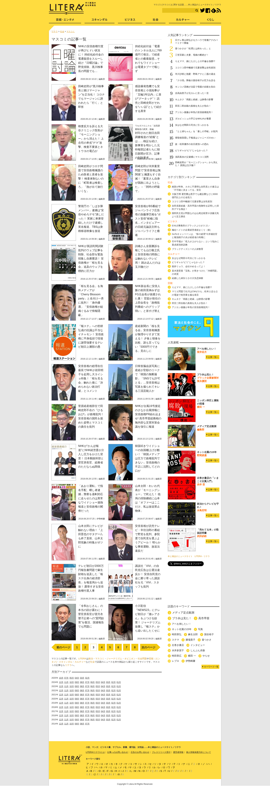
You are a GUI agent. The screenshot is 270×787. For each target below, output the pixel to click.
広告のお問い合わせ (140, 752)
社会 (92, 662)
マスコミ (99, 658)
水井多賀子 (178, 650)
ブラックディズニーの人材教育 (188, 249)
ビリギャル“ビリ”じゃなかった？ (191, 150)
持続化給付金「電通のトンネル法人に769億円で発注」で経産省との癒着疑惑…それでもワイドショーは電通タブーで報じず (148, 59)
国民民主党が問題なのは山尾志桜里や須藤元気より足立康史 (195, 215)
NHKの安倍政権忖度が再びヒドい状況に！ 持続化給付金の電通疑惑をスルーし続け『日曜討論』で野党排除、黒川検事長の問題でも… (91, 59)
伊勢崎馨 (190, 661)
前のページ (63, 647)
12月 (61, 682)
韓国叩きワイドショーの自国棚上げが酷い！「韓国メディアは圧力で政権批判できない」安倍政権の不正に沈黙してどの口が (147, 458)
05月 (71, 678)
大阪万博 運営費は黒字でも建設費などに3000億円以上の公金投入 (195, 196)
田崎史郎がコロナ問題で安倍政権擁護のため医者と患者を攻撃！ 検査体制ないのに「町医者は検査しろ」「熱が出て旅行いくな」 (91, 178)
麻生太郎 (193, 634)
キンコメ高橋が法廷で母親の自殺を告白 (195, 86)
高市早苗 (203, 618)
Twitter (202, 10)
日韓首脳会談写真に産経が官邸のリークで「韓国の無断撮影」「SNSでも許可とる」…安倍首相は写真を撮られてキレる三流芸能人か (147, 378)
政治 (91, 658)
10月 (61, 678)
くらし (210, 20)
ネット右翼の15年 (181, 629)
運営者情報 (178, 752)
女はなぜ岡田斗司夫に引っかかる (192, 125)
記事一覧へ (213, 357)
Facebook (207, 10)
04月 (77, 678)
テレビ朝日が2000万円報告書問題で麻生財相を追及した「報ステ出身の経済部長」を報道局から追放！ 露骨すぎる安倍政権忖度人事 (91, 578)
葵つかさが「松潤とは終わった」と (193, 48)
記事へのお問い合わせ (117, 752)
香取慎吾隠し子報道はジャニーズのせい (195, 137)
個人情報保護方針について (198, 752)
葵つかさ (206, 639)
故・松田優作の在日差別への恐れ (192, 144)
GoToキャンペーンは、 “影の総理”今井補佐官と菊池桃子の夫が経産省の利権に (194, 236)
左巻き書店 (178, 645)
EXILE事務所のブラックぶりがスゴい (191, 225)
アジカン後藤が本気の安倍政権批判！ (194, 112)
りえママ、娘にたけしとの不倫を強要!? (195, 61)
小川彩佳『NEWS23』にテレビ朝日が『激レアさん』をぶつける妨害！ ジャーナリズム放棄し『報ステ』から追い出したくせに (147, 618)
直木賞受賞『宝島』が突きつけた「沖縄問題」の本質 (195, 272)
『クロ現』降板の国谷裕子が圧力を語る (195, 80)
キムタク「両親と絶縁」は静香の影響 (194, 99)
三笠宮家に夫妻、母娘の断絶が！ (192, 55)
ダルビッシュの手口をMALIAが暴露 (193, 118)
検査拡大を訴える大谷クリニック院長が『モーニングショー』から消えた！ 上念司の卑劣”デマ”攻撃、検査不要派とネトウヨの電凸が (91, 138)
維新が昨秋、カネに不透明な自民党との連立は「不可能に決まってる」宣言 (195, 188)
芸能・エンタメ (65, 20)
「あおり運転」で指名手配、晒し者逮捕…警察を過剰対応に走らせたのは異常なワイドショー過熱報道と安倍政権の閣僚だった (90, 498)
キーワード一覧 (211, 667)
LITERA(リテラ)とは (95, 752)
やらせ (206, 655)
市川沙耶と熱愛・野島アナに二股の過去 (195, 74)
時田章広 (176, 655)
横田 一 (192, 655)
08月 (82, 682)
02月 (87, 678)
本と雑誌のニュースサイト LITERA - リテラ (189, 556)
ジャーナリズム (114, 658)
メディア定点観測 (183, 612)
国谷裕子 (209, 634)
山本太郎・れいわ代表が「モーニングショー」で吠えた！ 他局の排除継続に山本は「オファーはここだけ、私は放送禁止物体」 (147, 498)
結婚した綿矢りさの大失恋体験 (187, 278)
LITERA (82, 658)
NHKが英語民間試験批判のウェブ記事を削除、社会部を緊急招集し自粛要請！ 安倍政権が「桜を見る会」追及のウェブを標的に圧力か (91, 258)
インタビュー (197, 645)
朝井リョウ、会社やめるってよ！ (188, 266)
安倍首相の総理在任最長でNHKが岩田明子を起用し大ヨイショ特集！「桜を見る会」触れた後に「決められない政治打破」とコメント (90, 378)
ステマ (175, 639)
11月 (66, 682)
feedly (213, 10)
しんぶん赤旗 (197, 650)
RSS (218, 10)
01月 (119, 682)
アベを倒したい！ (181, 623)
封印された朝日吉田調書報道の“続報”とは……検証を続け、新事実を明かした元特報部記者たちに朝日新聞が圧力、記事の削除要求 (147, 145)
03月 (82, 678)
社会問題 (142, 658)
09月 (77, 682)
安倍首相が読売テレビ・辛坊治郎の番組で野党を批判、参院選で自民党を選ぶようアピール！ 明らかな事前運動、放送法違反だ (147, 538)
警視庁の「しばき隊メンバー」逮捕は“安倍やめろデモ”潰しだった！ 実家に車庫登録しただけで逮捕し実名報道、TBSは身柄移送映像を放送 (91, 218)
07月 (66, 678)
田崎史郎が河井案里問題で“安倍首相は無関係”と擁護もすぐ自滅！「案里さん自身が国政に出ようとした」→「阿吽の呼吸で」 (148, 178)
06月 (92, 682)
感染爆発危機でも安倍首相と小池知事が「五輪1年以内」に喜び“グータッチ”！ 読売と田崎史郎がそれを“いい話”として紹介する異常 (148, 99)
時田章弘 (176, 634)
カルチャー (80, 662)
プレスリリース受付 (161, 752)
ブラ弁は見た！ (181, 618)
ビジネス (130, 20)
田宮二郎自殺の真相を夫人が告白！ (193, 106)
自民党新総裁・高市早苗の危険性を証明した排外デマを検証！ (195, 207)
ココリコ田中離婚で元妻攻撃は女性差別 (195, 67)
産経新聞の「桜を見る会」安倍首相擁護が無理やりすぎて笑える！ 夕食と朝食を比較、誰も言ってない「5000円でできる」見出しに (147, 338)
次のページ (148, 647)
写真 (200, 629)
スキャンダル (65, 662)
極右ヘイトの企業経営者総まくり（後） (192, 230)
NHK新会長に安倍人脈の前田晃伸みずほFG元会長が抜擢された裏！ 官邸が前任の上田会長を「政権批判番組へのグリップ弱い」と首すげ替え (148, 298)
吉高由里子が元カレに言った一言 (192, 93)
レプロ (175, 661)
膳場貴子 (190, 639)
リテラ (68, 665)
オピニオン (130, 658)
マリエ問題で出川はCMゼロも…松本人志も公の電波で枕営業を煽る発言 (195, 293)
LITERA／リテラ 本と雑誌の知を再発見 (72, 8)
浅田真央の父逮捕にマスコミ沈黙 (192, 157)
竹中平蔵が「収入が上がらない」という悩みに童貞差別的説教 (195, 243)
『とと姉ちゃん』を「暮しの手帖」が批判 (196, 131)
